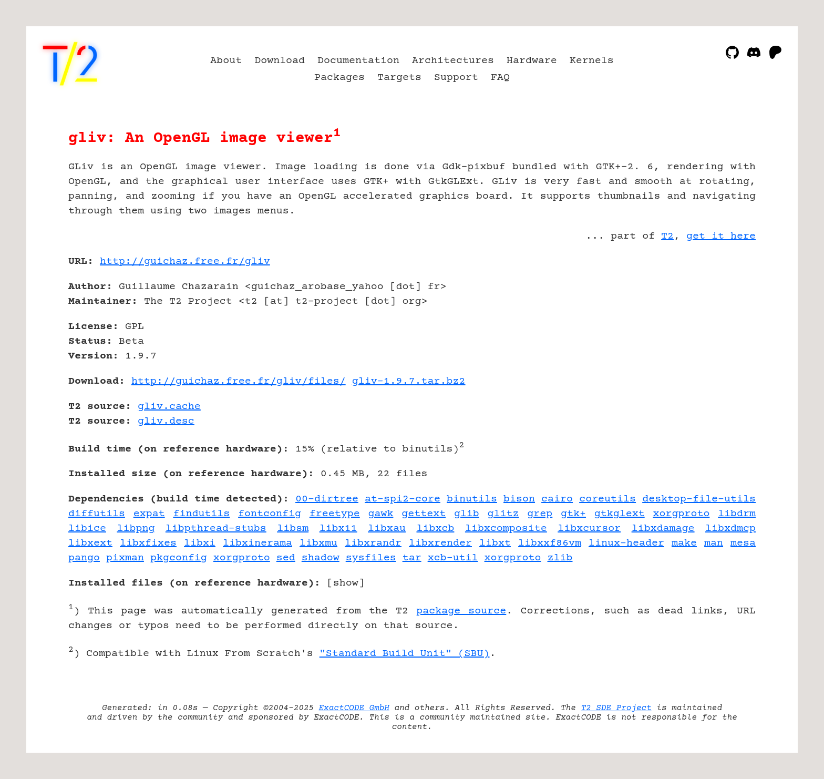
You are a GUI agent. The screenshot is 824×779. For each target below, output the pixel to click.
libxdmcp (730, 528)
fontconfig (269, 514)
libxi (199, 543)
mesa (743, 543)
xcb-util (453, 558)
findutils (201, 514)
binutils (472, 499)
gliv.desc (166, 421)
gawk (380, 514)
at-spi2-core (402, 499)
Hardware (532, 61)
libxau (387, 528)
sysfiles (371, 558)
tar (412, 558)
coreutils (607, 499)
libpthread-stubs (216, 528)
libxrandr (373, 543)
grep (539, 514)
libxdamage (663, 528)
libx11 (338, 528)
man (713, 543)
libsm (292, 528)
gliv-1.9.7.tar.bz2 (409, 381)
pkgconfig (178, 558)
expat (149, 514)
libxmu (318, 543)
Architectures (453, 61)
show (345, 583)
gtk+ (573, 514)
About (226, 61)
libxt (495, 543)
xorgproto (681, 514)
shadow (320, 558)
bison (519, 499)
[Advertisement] (724, 323)
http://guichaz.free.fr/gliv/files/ (238, 381)
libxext (90, 543)
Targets (399, 77)
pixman (125, 558)
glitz (503, 514)
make (684, 543)
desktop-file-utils (699, 499)
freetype (335, 514)
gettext (423, 514)
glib (466, 514)
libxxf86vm (549, 543)
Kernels (592, 61)
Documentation (358, 61)
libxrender (440, 543)
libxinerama (257, 543)
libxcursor (589, 528)
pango (84, 558)
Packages (339, 77)
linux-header (626, 543)
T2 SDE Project (616, 708)
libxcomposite (506, 528)
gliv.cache (169, 407)
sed (285, 558)
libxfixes (148, 543)
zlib (560, 558)
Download (279, 61)
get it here (721, 236)
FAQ (500, 77)
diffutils (96, 514)
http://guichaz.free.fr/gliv (185, 261)
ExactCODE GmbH (354, 708)
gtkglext (619, 514)
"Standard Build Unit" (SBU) (405, 654)
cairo (557, 499)
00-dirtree (326, 499)
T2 (667, 236)
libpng (135, 528)
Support (456, 77)
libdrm (737, 514)
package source (461, 611)
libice (87, 528)
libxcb (435, 528)
